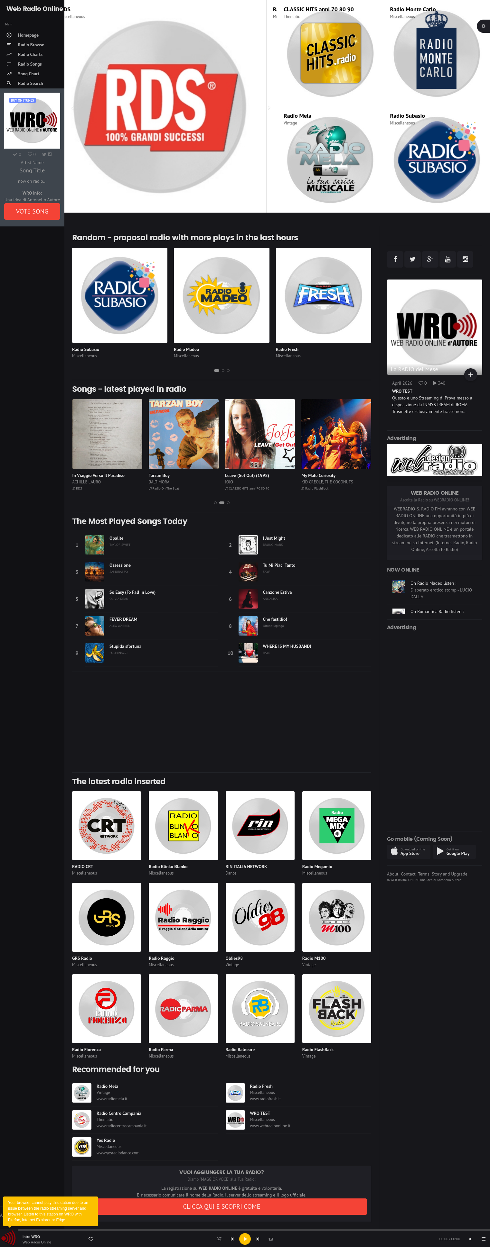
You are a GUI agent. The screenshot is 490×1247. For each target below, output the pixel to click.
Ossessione (120, 565)
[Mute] (470, 1239)
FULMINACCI (118, 652)
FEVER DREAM (123, 619)
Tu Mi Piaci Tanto (279, 565)
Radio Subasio (407, 115)
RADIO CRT (82, 866)
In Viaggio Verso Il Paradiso (98, 475)
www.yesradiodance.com (118, 1153)
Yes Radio (106, 1140)
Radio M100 (314, 958)
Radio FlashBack (314, 488)
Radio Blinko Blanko (168, 866)
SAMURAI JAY (118, 571)
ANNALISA (270, 598)
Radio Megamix (317, 866)
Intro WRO (31, 1237)
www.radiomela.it (112, 1099)
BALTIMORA (159, 482)
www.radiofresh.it (265, 1099)
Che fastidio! (275, 619)
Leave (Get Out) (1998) (247, 475)
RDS (76, 9)
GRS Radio (82, 958)
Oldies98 (234, 958)
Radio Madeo (186, 349)
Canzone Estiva (277, 592)
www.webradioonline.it (270, 1126)
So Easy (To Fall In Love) (132, 592)
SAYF (266, 571)
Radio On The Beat (164, 488)
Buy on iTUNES (22, 100)
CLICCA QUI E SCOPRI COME (221, 1206)
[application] (245, 1239)
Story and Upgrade (449, 874)
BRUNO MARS (273, 544)
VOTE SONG (32, 211)
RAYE (266, 652)
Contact (408, 874)
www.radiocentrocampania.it (122, 1126)
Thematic (292, 16)
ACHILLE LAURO (86, 482)
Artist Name (32, 162)
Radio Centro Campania (119, 1113)
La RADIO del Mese (414, 369)
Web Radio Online (37, 1242)
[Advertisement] (221, 722)
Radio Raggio (161, 958)
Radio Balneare (240, 1049)
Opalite (116, 538)
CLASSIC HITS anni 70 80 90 (319, 9)
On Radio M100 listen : (432, 580)
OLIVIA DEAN (118, 598)
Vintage (290, 123)
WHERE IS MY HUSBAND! (287, 646)
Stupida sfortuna (125, 646)
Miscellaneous (83, 16)
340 (439, 383)
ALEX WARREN (119, 625)
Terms (423, 874)
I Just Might (274, 538)
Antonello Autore (449, 879)
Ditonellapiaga (273, 625)
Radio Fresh (287, 349)
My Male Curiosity (318, 475)
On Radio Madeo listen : (433, 602)
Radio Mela (297, 115)
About (393, 874)
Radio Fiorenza (86, 1049)
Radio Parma (161, 1049)
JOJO (229, 482)
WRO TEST (260, 1113)
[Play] (245, 1239)
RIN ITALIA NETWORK (246, 866)
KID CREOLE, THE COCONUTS (327, 482)
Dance (231, 873)
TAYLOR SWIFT (119, 544)
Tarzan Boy (159, 475)
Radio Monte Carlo (413, 9)
